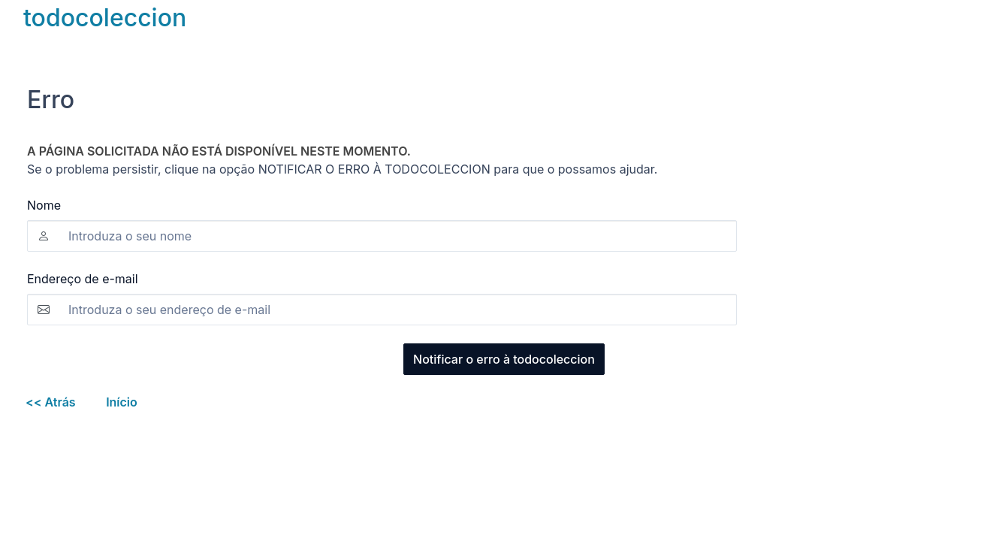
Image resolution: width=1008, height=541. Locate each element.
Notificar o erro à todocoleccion (504, 359)
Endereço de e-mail (82, 278)
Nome (44, 205)
